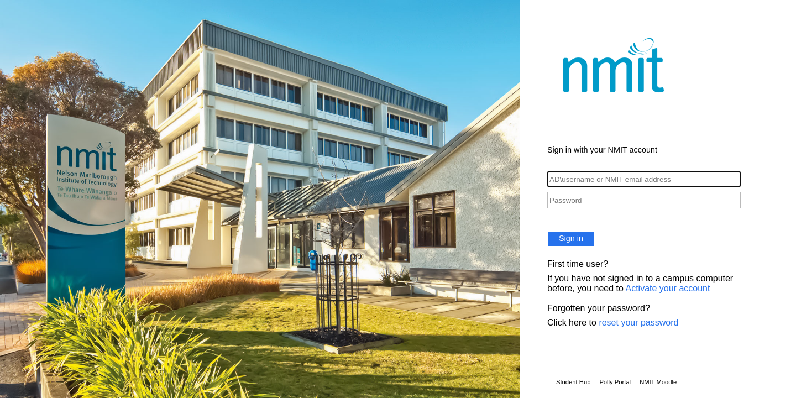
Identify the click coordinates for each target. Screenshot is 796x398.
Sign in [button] (571, 238)
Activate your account (667, 288)
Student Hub (573, 382)
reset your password (638, 322)
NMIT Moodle (658, 382)
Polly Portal (615, 382)
